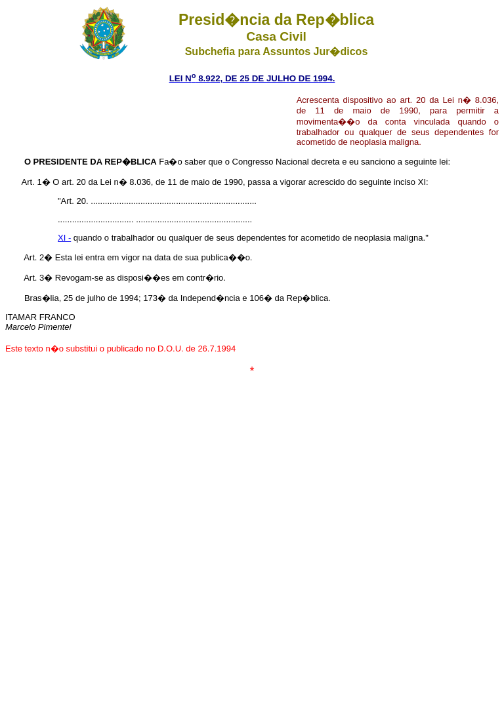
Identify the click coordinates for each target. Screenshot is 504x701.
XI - (64, 238)
